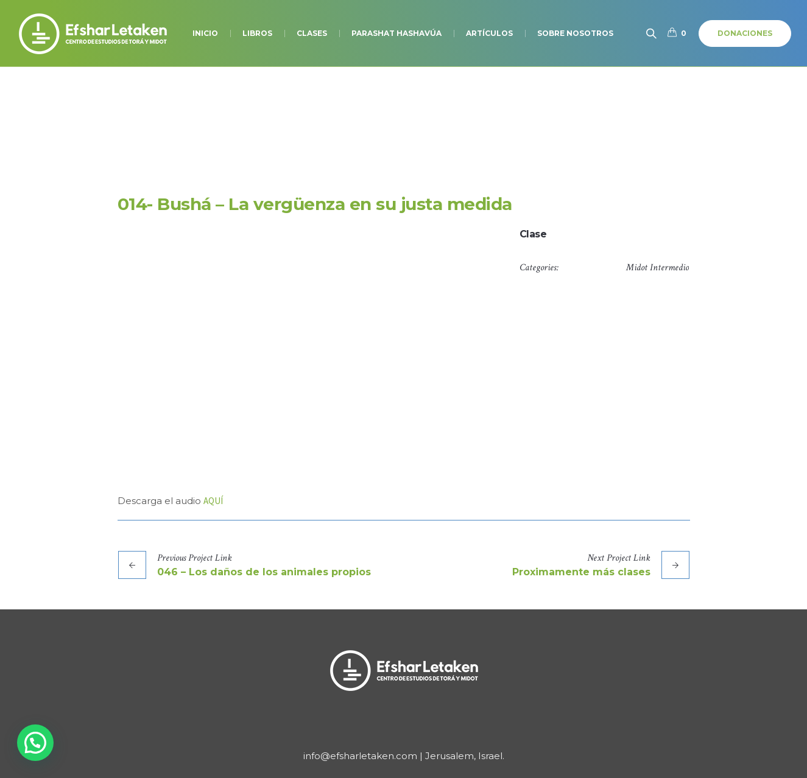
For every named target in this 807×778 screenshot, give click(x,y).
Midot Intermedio (657, 267)
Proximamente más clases (581, 572)
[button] (35, 742)
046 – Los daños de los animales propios (264, 572)
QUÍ (215, 500)
